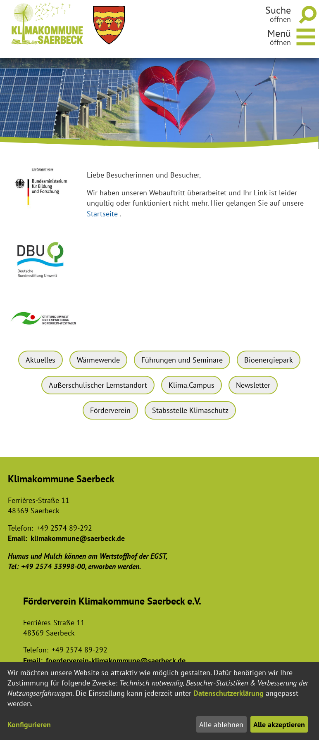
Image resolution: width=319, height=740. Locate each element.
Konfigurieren (29, 724)
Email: (17, 538)
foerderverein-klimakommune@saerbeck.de (116, 660)
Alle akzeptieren (279, 724)
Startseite (102, 213)
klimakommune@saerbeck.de (78, 538)
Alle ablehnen (221, 724)
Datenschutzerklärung (228, 693)
